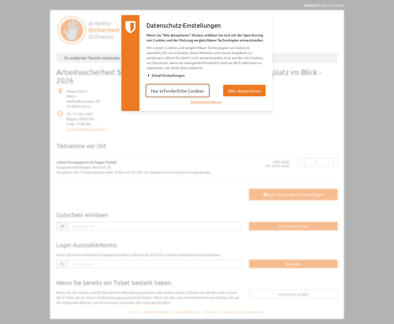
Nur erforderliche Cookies (177, 90)
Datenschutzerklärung (206, 102)
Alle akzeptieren (244, 90)
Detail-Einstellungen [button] (165, 75)
